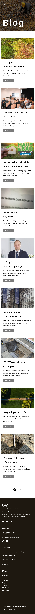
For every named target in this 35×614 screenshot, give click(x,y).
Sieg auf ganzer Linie (14, 412)
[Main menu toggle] (31, 6)
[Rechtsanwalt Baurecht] (7, 5)
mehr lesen (8, 80)
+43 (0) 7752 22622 (8, 533)
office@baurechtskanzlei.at (10, 537)
